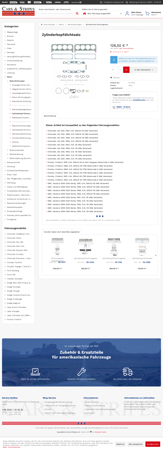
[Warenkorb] (153, 13)
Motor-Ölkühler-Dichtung (22, 105)
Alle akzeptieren (136, 444)
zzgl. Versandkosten (126, 48)
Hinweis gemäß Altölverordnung (58, 402)
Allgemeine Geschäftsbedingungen (100, 409)
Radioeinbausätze (14, 207)
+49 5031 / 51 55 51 (12, 409)
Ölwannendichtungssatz (22, 126)
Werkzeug (11, 183)
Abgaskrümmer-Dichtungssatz (22, 89)
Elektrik (10, 40)
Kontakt (47, 409)
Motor (9, 77)
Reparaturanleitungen (16, 203)
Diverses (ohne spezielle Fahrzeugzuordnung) (19, 215)
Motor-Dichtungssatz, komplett (22, 97)
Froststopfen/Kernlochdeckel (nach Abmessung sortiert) (19, 191)
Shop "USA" (12, 175)
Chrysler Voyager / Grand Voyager (19, 266)
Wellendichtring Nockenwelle (22, 146)
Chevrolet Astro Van (15, 246)
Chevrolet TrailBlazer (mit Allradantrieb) (19, 234)
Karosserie (11, 65)
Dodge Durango (13, 287)
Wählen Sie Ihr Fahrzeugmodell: (94, 9)
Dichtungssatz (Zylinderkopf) (57, 259)
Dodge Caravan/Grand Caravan (19, 295)
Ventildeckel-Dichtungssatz (22, 130)
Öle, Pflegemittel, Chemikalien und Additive (19, 179)
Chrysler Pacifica (14, 262)
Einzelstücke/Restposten (18, 171)
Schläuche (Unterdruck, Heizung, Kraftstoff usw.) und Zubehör (19, 199)
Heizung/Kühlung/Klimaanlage (19, 56)
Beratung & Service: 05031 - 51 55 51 (143, 2)
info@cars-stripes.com (112, 2)
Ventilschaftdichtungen (22, 138)
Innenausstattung (14, 61)
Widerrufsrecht (92, 402)
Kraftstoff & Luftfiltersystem (19, 69)
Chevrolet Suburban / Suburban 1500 (19, 258)
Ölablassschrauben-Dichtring (22, 118)
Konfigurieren (153, 444)
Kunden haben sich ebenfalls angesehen (62, 232)
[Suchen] (77, 13)
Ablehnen (120, 444)
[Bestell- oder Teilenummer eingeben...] (59, 13)
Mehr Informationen (11, 447)
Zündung (11, 166)
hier (143, 409)
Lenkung (10, 73)
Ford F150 (11, 275)
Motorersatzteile (17, 150)
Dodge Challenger (14, 299)
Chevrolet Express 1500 (17, 250)
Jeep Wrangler (13, 311)
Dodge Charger (13, 291)
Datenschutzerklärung (95, 406)
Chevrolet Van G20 (15, 242)
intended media (100, 432)
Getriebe (11, 52)
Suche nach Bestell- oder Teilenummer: (55, 9)
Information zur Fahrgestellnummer (60, 406)
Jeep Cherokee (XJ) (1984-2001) (19, 315)
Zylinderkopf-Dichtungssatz (22, 113)
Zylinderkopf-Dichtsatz (142, 258)
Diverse (15, 142)
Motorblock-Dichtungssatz (22, 101)
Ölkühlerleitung (16, 154)
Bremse (10, 36)
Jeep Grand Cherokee (16, 307)
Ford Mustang (13, 271)
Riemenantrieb (13, 162)
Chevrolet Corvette (15, 254)
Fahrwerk (11, 44)
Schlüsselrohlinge (14, 211)
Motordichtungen (17, 81)
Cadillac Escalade (14, 279)
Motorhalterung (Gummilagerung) (21, 158)
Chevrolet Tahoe (14, 238)
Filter (9, 48)
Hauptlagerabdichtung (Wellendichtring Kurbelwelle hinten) (22, 93)
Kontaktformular (139, 100)
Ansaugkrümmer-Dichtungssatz (22, 85)
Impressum (90, 413)
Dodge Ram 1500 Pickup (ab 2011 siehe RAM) (19, 283)
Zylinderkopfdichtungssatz (85, 258)
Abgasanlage (12, 32)
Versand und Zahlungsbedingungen (59, 413)
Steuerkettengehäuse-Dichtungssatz (22, 109)
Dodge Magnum (13, 303)
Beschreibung (50, 116)
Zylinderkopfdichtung (21, 134)
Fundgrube (11, 219)
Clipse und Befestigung (17, 187)
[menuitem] (134, 13)
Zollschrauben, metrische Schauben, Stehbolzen (19, 195)
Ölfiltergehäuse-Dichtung (22, 122)
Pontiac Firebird (14, 319)
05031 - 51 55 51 (123, 107)
